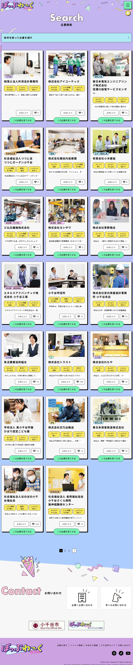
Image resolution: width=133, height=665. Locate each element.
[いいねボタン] (35, 113)
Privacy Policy (106, 653)
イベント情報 (76, 634)
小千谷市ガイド (108, 634)
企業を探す (62, 634)
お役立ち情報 (91, 634)
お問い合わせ (124, 634)
